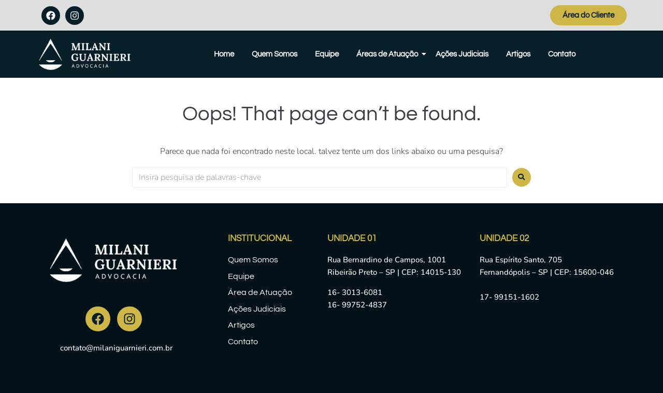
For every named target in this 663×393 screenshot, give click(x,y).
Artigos (518, 54)
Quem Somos (274, 54)
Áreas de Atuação (389, 54)
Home (224, 54)
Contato (561, 54)
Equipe (327, 54)
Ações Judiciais (462, 54)
